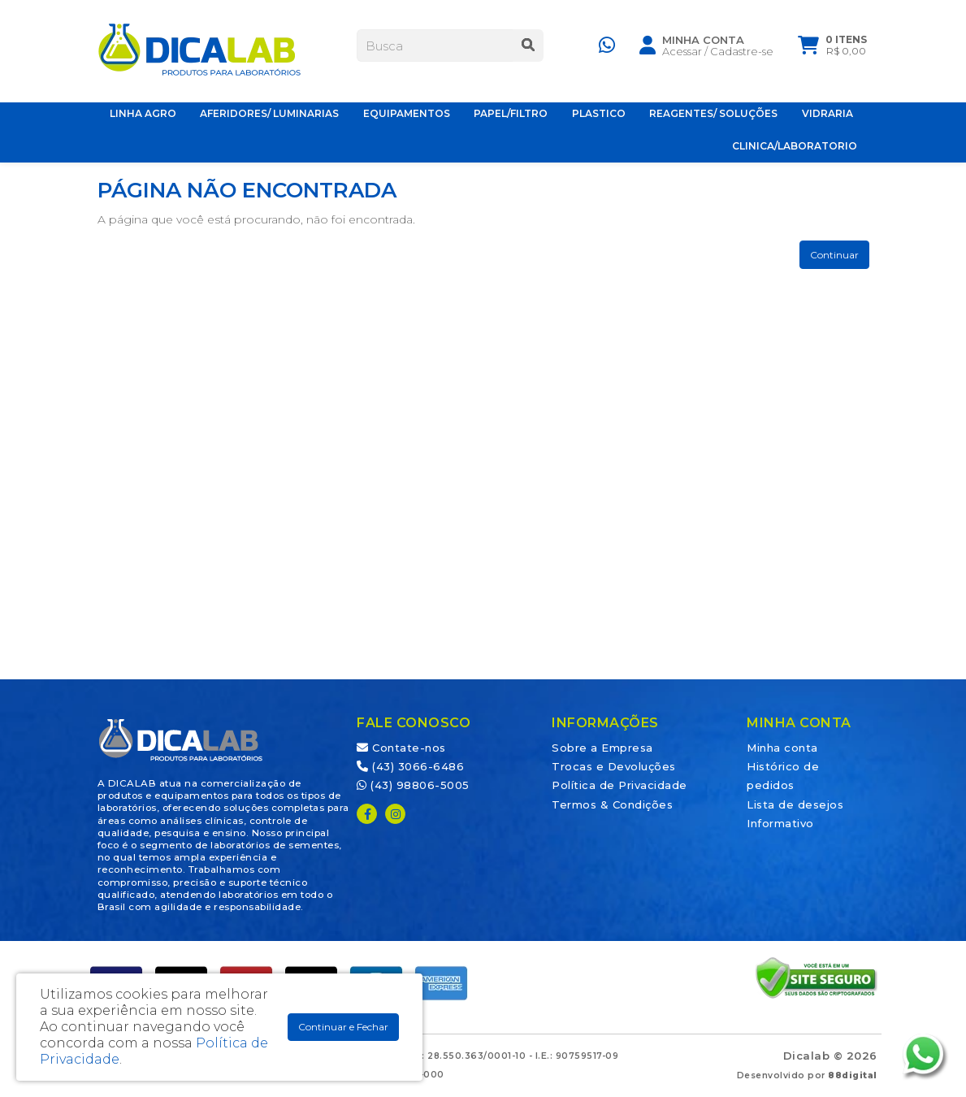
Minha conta (782, 747)
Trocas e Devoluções (614, 766)
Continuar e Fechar (343, 1027)
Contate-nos (401, 747)
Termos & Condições (612, 804)
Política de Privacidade (619, 784)
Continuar (834, 255)
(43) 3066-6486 (410, 766)
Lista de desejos (795, 804)
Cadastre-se (741, 54)
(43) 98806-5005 (413, 784)
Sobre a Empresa (602, 747)
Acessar (682, 54)
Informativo (780, 823)
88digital (852, 1075)
